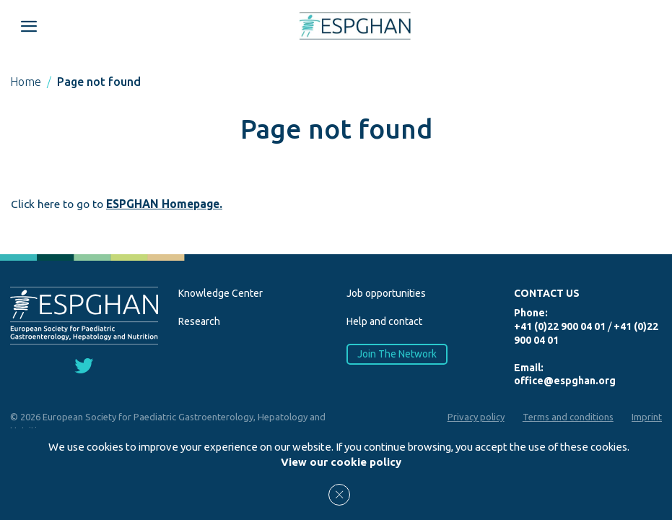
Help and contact (384, 321)
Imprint (647, 417)
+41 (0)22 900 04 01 (560, 326)
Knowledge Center (220, 293)
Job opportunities (386, 293)
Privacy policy (476, 417)
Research (199, 321)
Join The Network (396, 354)
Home (25, 81)
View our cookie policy (341, 462)
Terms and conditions (568, 417)
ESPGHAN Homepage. (164, 204)
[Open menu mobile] (29, 26)
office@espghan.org (565, 380)
